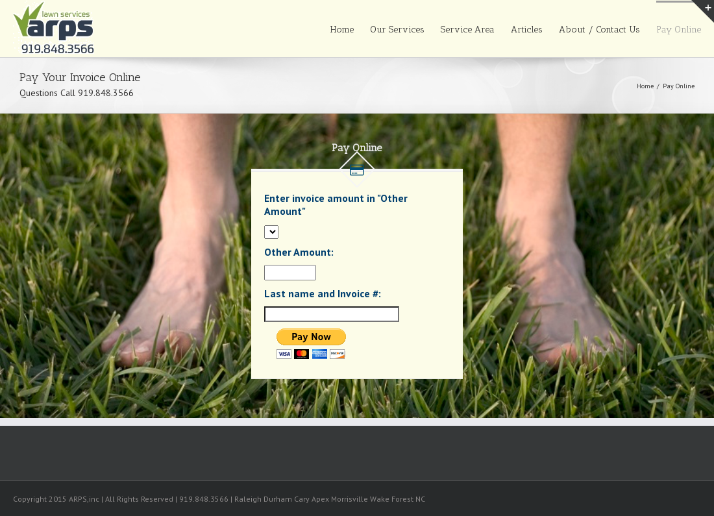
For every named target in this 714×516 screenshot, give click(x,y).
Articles (527, 29)
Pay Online (678, 29)
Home (342, 29)
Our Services (397, 29)
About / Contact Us (599, 29)
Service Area (468, 29)
